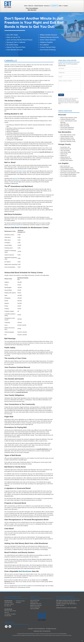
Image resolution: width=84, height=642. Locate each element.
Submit (61, 95)
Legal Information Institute (19, 171)
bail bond (15, 178)
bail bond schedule (16, 224)
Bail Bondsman (25, 571)
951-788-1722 (64, 64)
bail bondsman (16, 180)
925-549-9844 (22, 585)
